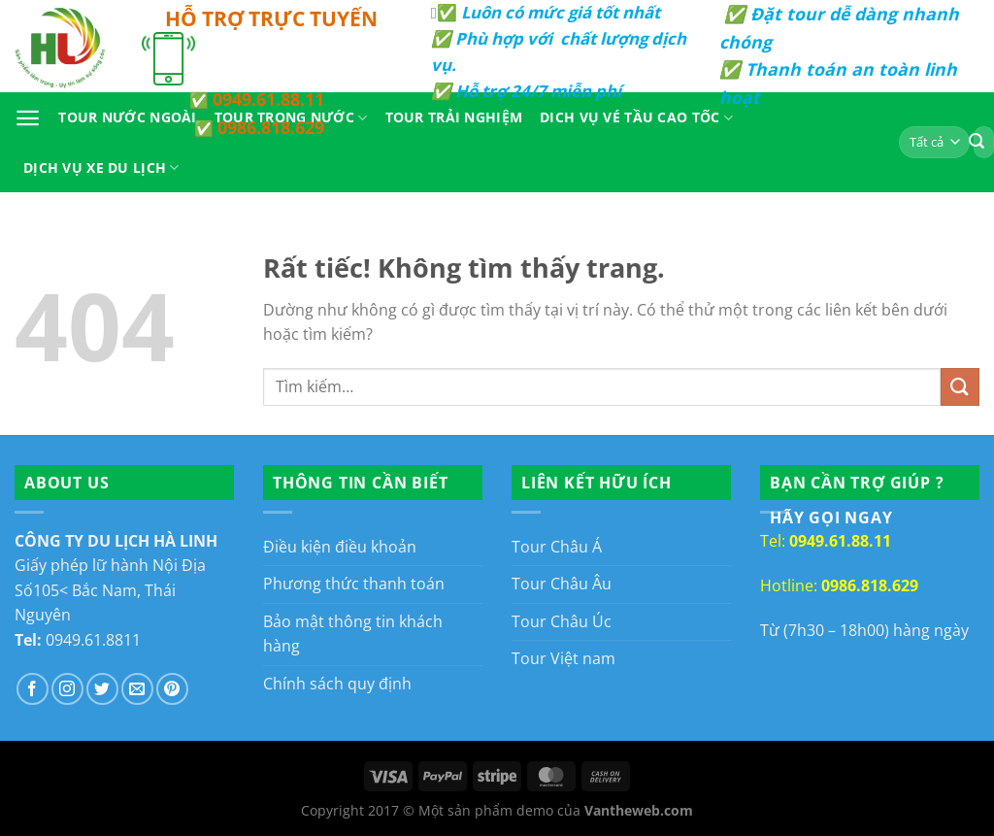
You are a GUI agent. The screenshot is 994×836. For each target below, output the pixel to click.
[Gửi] (960, 387)
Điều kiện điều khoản (339, 546)
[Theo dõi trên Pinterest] (172, 689)
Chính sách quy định (337, 683)
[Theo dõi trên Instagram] (67, 689)
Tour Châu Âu (562, 583)
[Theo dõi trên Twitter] (102, 689)
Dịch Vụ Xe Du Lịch (101, 168)
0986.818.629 (270, 127)
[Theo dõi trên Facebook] (33, 689)
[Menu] (28, 118)
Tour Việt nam (563, 658)
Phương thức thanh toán (354, 583)
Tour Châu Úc (562, 621)
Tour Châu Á (557, 546)
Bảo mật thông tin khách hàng (353, 634)
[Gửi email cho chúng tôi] (137, 689)
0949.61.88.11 (268, 99)
